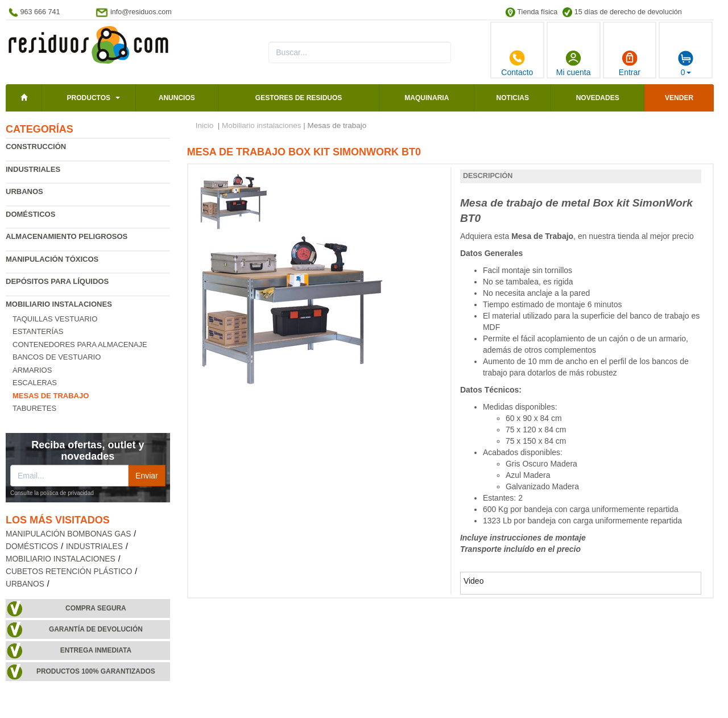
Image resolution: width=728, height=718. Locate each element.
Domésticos (30, 214)
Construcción (36, 146)
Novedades (597, 98)
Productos (88, 98)
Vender (679, 98)
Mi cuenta (573, 63)
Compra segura (95, 608)
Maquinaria (426, 98)
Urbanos (24, 191)
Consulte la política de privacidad (52, 493)
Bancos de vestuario (57, 357)
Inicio (205, 125)
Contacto (517, 63)
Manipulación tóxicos (52, 259)
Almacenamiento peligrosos (66, 236)
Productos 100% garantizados (95, 671)
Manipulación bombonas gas (68, 534)
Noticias (513, 98)
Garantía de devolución (96, 629)
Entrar (629, 63)
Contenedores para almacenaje (80, 344)
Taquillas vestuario (55, 319)
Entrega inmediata (95, 650)
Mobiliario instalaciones (59, 304)
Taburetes (34, 408)
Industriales (33, 169)
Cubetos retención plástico (69, 571)
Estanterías (38, 331)
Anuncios (177, 98)
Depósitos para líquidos (57, 281)
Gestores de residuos (298, 98)
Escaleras (35, 382)
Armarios (32, 370)
